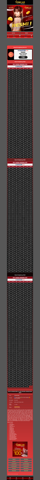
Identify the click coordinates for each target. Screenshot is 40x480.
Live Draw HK (14, 463)
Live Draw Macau (26, 463)
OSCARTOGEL (27, 415)
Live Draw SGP (26, 466)
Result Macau (26, 468)
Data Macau (26, 459)
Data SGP (26, 461)
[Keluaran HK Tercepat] (20, 42)
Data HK (14, 459)
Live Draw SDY (14, 466)
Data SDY (14, 461)
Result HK (14, 468)
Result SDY (14, 470)
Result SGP (26, 470)
